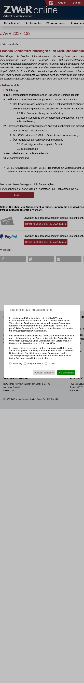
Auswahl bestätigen (44, 372)
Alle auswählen (66, 372)
